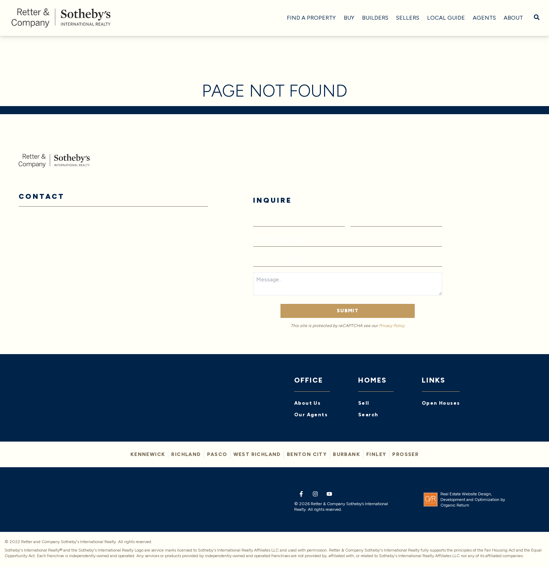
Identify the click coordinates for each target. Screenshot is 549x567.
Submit (348, 311)
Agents (484, 17)
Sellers (407, 17)
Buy (349, 17)
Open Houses (441, 403)
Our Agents (311, 415)
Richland (186, 454)
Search (368, 415)
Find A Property (311, 17)
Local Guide (446, 17)
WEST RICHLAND (257, 454)
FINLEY (376, 454)
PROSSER (405, 454)
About (513, 17)
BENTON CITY (307, 454)
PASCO (217, 454)
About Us (307, 403)
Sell (363, 403)
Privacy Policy (392, 325)
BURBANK (346, 454)
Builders (375, 17)
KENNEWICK (148, 454)
